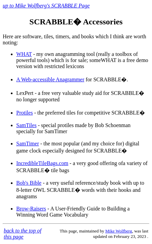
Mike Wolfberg (118, 230)
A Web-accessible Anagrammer (50, 79)
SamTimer (27, 143)
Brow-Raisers (31, 208)
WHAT (24, 54)
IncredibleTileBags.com (42, 163)
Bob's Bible (28, 183)
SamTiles (26, 125)
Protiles (24, 113)
